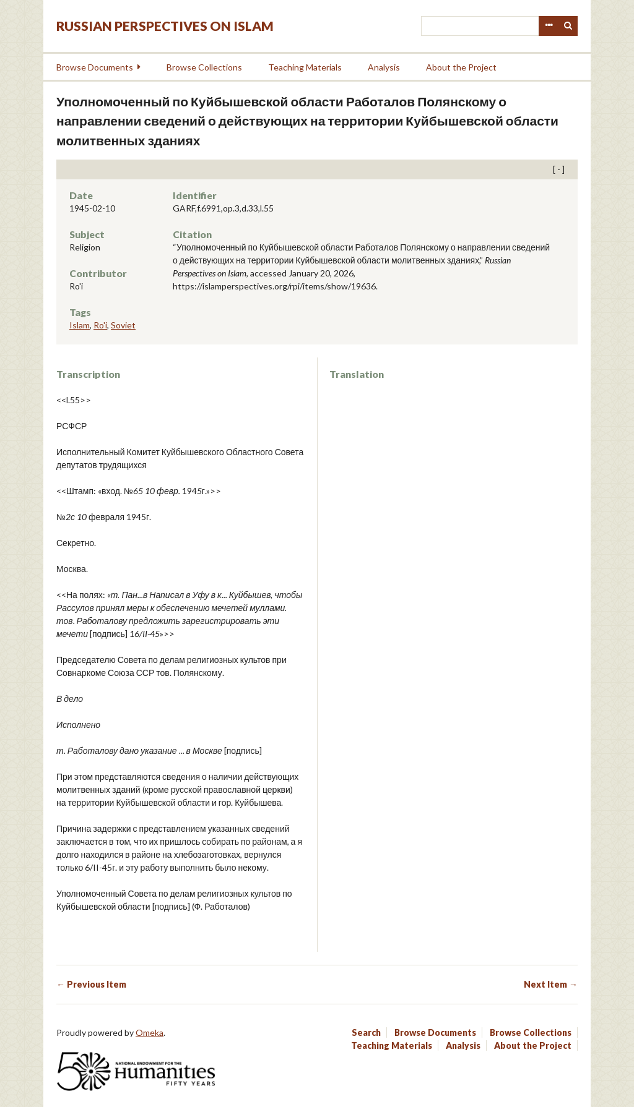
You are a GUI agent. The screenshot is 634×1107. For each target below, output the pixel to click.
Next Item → (551, 984)
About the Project (461, 67)
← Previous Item (91, 984)
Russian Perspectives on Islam (165, 25)
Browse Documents (94, 67)
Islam (79, 325)
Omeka (149, 1032)
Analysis (384, 67)
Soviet (123, 325)
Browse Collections (204, 67)
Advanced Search (548, 26)
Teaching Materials (305, 67)
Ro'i (100, 325)
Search (568, 26)
